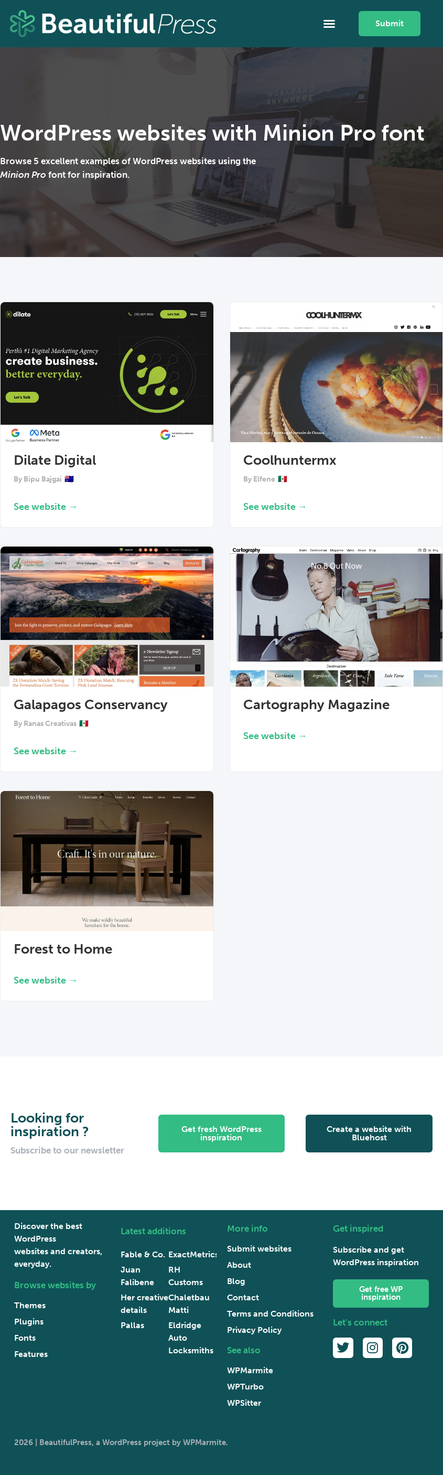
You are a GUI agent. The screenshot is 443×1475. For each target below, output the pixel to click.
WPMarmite (250, 1370)
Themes (30, 1305)
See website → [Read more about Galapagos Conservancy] (46, 751)
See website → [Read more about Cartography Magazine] (275, 736)
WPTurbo (245, 1387)
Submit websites (259, 1249)
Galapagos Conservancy (91, 705)
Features (31, 1354)
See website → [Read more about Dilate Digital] (46, 506)
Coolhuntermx (290, 460)
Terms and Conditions (270, 1314)
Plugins (29, 1322)
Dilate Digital (55, 460)
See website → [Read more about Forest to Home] (46, 980)
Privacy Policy (254, 1330)
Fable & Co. (143, 1254)
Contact (243, 1297)
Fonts (25, 1338)
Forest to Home (63, 949)
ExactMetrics (193, 1254)
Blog (236, 1281)
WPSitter (244, 1403)
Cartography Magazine (316, 705)
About (239, 1265)
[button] (329, 23)
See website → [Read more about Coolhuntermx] (275, 506)
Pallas (132, 1325)
